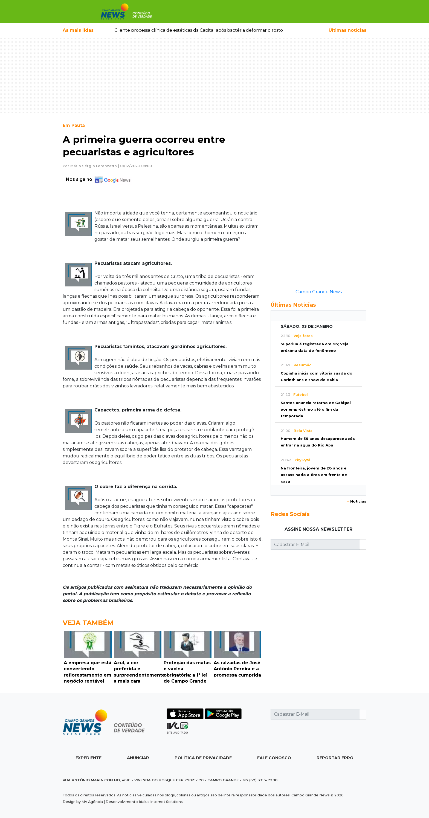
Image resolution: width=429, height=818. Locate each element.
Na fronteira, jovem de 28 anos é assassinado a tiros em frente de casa (314, 474)
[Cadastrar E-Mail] (315, 544)
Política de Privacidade (203, 757)
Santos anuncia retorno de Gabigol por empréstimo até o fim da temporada (316, 409)
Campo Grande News (318, 291)
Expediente (89, 757)
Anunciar (138, 757)
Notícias (356, 501)
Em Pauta (74, 125)
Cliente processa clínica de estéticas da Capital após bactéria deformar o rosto (198, 30)
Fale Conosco (274, 757)
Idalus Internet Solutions (161, 802)
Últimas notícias (347, 30)
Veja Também (88, 623)
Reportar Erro (335, 757)
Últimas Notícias (293, 304)
